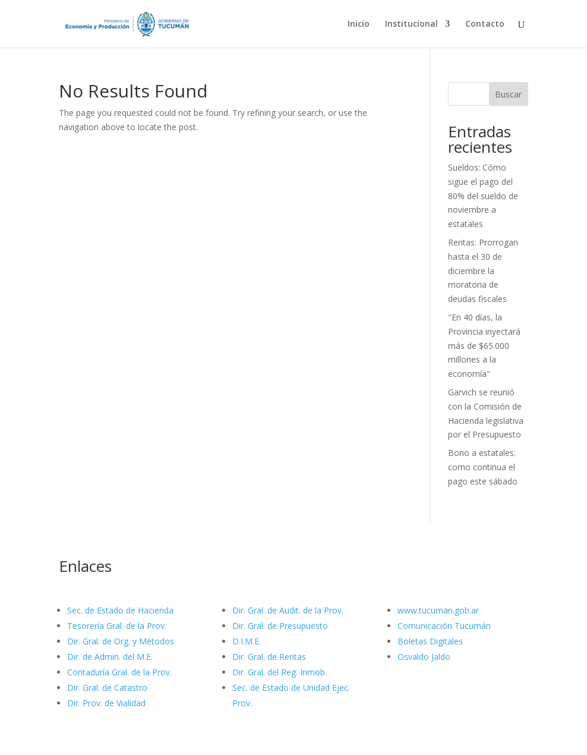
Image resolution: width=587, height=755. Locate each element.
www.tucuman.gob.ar (438, 610)
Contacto (484, 24)
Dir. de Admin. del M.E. (110, 656)
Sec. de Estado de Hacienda (120, 610)
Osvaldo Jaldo (423, 656)
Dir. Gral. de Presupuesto (280, 625)
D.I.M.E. (246, 641)
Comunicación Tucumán (444, 625)
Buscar (508, 94)
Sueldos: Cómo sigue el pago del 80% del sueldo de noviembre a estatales (483, 195)
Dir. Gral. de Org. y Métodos (120, 641)
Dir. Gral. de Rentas (269, 656)
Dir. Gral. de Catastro (107, 687)
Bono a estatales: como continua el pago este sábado (482, 467)
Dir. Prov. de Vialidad (106, 703)
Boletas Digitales (430, 641)
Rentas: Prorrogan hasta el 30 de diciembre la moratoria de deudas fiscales (483, 270)
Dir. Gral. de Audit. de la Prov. (287, 610)
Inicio (359, 24)
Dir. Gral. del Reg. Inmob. (279, 672)
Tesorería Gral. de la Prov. (116, 625)
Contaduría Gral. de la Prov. (119, 672)
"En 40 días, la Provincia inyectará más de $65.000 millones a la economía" (484, 345)
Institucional (411, 24)
